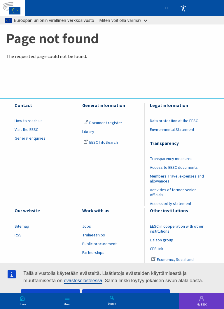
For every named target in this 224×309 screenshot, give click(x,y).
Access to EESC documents (174, 168)
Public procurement (99, 244)
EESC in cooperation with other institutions (177, 229)
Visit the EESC (26, 130)
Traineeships (93, 235)
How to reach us (29, 121)
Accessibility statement (170, 204)
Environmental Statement (172, 130)
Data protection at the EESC (174, 121)
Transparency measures (171, 159)
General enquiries (30, 138)
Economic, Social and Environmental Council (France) (177, 262)
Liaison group (161, 240)
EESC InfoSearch (100, 142)
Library (88, 132)
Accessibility (183, 8)
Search (112, 303)
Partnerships (93, 253)
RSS (18, 235)
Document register (102, 123)
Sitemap (22, 226)
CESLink (156, 249)
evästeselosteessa (83, 280)
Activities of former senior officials (173, 192)
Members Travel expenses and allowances (177, 178)
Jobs (86, 226)
